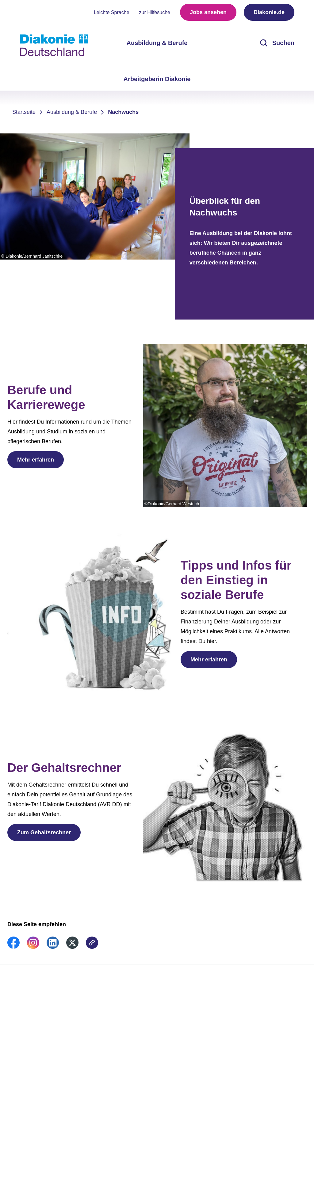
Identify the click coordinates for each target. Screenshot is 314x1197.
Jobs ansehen (208, 12)
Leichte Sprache (111, 12)
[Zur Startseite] (54, 45)
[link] (13, 947)
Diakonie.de (269, 12)
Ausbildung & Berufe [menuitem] (157, 42)
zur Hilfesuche (154, 12)
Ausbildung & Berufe (72, 112)
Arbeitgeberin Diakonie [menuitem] (157, 79)
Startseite (24, 112)
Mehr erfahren (35, 460)
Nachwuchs (123, 112)
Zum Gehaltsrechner (44, 832)
